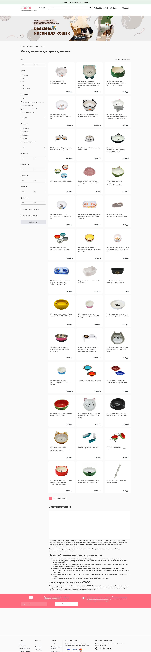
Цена (22, 59)
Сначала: (118, 59)
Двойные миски (28, 105)
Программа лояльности (22, 645)
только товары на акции (30, 215)
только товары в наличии (31, 209)
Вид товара (24, 94)
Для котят (38, 647)
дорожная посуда (28, 112)
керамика (26, 128)
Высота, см (24, 175)
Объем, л (24, 186)
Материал (24, 124)
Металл (25, 138)
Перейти (85, 2)
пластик (25, 131)
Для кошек (38, 644)
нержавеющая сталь (29, 141)
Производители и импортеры (56, 647)
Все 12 (34, 118)
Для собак (38, 649)
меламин (26, 135)
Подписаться (66, 603)
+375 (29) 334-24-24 (102, 7)
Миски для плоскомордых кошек (33, 102)
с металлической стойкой (31, 109)
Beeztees (25, 75)
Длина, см (24, 153)
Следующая (61, 498)
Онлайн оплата (55, 644)
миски (25, 98)
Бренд (23, 70)
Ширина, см (25, 164)
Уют (24, 85)
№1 (24, 81)
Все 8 (34, 147)
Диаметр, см (25, 197)
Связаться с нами (24, 648)
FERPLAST (26, 78)
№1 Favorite (26, 88)
